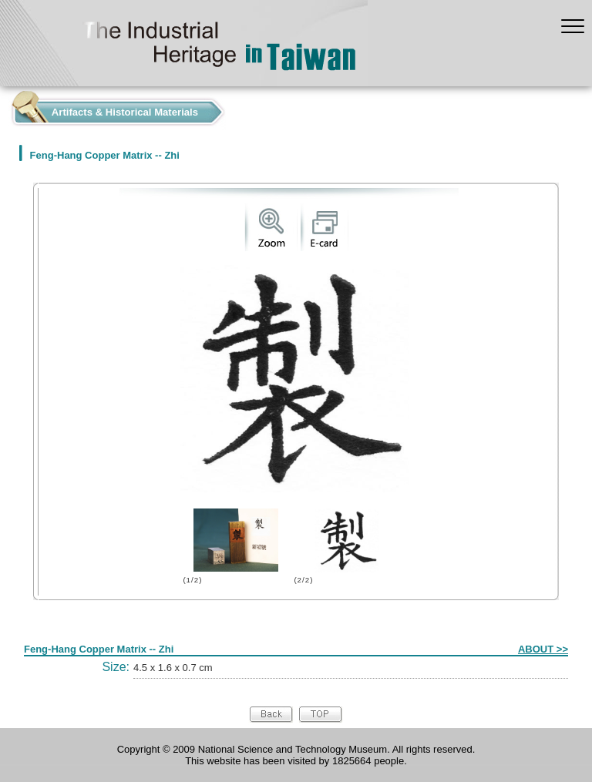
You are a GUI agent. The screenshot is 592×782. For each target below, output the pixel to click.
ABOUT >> (543, 649)
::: (4, 108)
